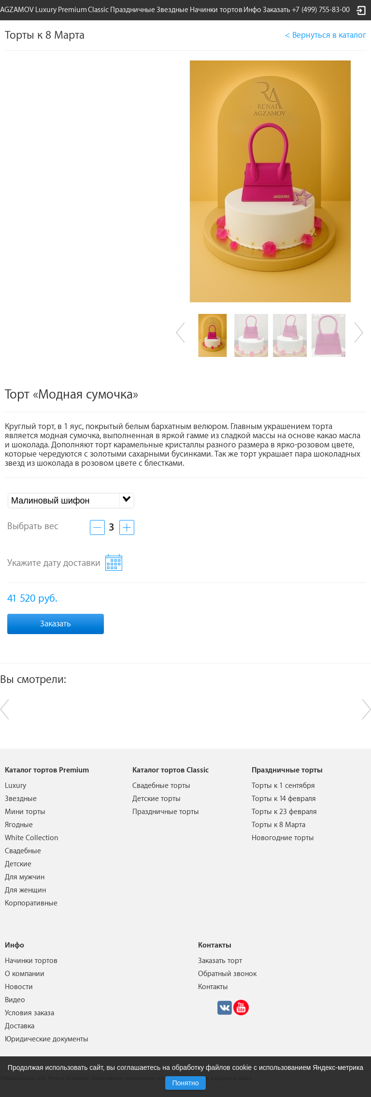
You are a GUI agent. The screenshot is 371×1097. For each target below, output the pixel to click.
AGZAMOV (17, 10)
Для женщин (25, 890)
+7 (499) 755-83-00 (321, 10)
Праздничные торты (165, 812)
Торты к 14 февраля (284, 799)
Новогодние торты (283, 838)
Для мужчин (24, 877)
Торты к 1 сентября (283, 786)
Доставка (19, 1026)
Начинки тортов (216, 10)
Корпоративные (31, 903)
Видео (15, 1000)
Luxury (46, 10)
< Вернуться (325, 35)
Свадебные (23, 851)
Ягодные (19, 825)
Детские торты (156, 799)
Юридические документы (46, 1039)
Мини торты (25, 812)
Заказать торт (220, 961)
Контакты (213, 987)
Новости (19, 987)
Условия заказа (29, 1013)
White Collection (31, 838)
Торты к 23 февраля (284, 812)
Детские (18, 864)
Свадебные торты (161, 786)
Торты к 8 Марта (278, 825)
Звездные (172, 10)
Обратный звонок (227, 974)
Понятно (185, 1083)
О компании (24, 974)
